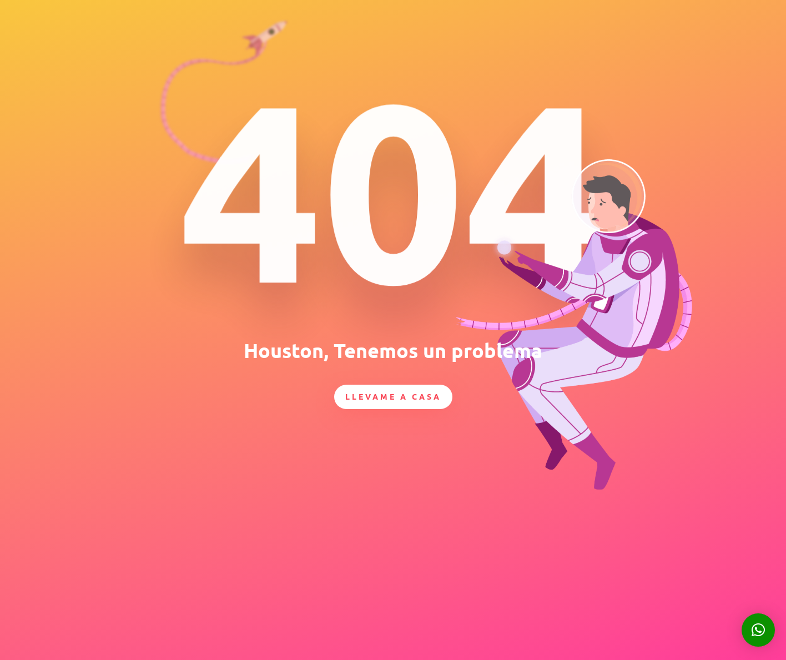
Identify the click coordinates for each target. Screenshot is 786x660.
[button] (758, 630)
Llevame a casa (393, 396)
